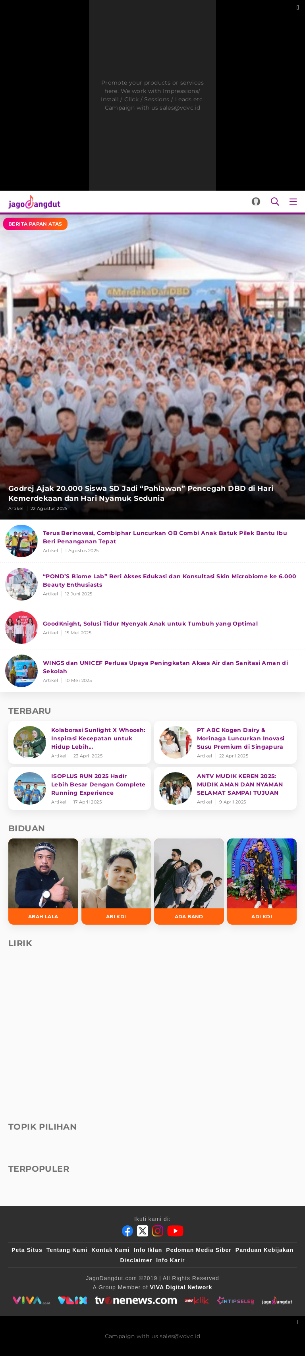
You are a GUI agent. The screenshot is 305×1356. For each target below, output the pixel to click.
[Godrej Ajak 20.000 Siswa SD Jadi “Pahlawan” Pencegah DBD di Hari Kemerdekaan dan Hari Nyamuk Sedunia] (152, 367)
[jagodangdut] (277, 1300)
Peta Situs (27, 1250)
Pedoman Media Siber (198, 1250)
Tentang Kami (67, 1250)
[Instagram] (157, 1230)
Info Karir (170, 1260)
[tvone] (135, 1300)
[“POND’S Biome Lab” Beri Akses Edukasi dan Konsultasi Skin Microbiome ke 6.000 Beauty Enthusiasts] (152, 584)
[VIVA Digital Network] (181, 1287)
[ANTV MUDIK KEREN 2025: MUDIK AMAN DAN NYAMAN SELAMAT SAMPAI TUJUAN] (225, 788)
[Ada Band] (189, 881)
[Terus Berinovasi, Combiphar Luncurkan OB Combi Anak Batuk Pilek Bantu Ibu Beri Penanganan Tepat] (152, 541)
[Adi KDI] (262, 881)
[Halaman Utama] (33, 201)
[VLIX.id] (72, 1300)
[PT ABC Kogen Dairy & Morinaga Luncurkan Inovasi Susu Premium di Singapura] (225, 742)
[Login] (256, 201)
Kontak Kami (110, 1250)
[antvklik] (197, 1300)
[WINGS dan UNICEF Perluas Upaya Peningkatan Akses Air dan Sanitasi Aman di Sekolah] (152, 670)
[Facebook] (127, 1230)
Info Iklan (148, 1250)
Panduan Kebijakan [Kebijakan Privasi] (264, 1250)
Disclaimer (136, 1260)
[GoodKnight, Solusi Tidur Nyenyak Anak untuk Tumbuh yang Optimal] (152, 627)
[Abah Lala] (43, 881)
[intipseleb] (235, 1300)
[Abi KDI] (116, 881)
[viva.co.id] (31, 1300)
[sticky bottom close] (298, 1321)
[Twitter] (142, 1230)
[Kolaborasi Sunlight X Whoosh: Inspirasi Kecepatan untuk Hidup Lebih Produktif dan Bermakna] (79, 742)
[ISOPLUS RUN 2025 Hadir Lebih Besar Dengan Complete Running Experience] (79, 788)
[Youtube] (175, 1230)
